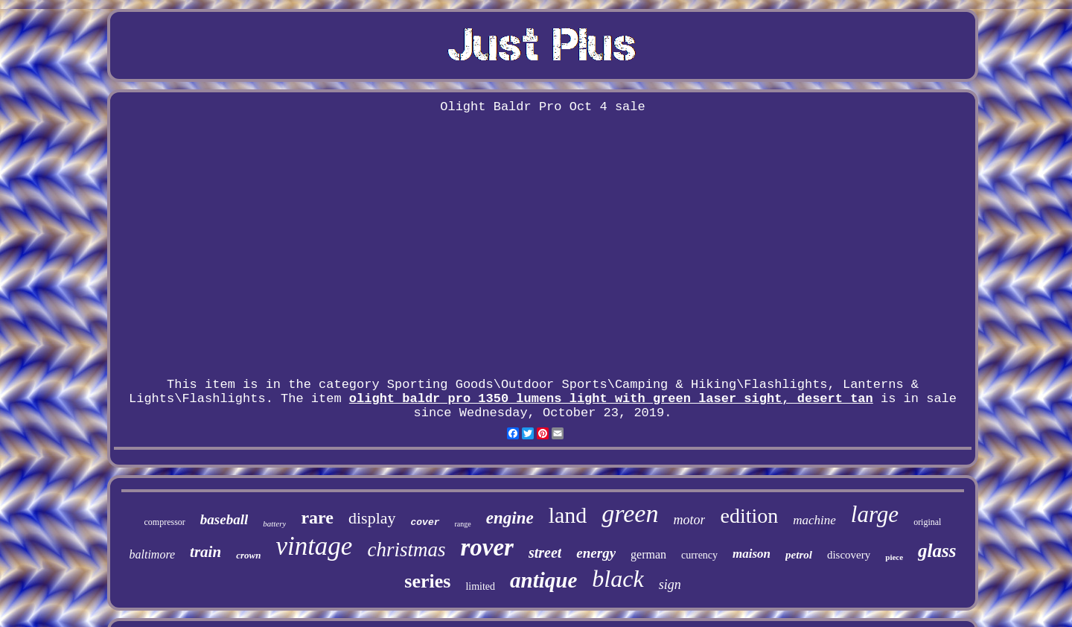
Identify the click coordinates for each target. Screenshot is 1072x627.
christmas (406, 549)
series (427, 581)
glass (937, 551)
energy (596, 553)
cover (425, 522)
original (927, 522)
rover (486, 547)
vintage (313, 546)
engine (510, 518)
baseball (224, 519)
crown (248, 555)
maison (751, 554)
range (463, 524)
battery (274, 523)
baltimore (152, 554)
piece (894, 557)
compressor (164, 522)
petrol (798, 555)
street (545, 552)
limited (480, 586)
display (372, 518)
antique (543, 580)
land (568, 515)
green (630, 513)
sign (670, 584)
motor (689, 519)
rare (317, 517)
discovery (848, 555)
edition (749, 515)
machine (814, 520)
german (648, 554)
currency (699, 555)
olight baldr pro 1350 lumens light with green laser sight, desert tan (611, 399)
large (875, 514)
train (205, 552)
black (617, 578)
